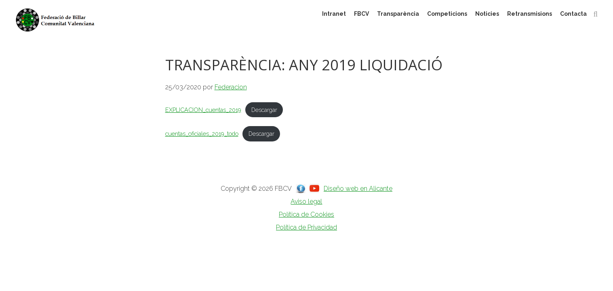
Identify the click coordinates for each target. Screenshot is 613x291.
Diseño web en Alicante (358, 188)
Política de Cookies (306, 214)
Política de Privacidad (306, 227)
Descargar (264, 109)
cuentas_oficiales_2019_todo (201, 133)
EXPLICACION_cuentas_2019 (203, 109)
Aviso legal (306, 201)
